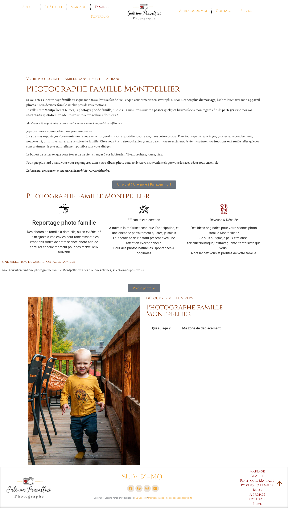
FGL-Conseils (140, 497)
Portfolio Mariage (257, 480)
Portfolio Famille (257, 485)
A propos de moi (193, 10)
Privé (257, 503)
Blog (257, 490)
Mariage (78, 7)
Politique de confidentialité (179, 497)
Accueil (29, 7)
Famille (101, 7)
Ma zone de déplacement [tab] (201, 328)
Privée (246, 10)
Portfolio (100, 16)
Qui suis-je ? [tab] (161, 328)
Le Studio (53, 7)
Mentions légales (156, 497)
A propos (257, 494)
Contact (224, 10)
